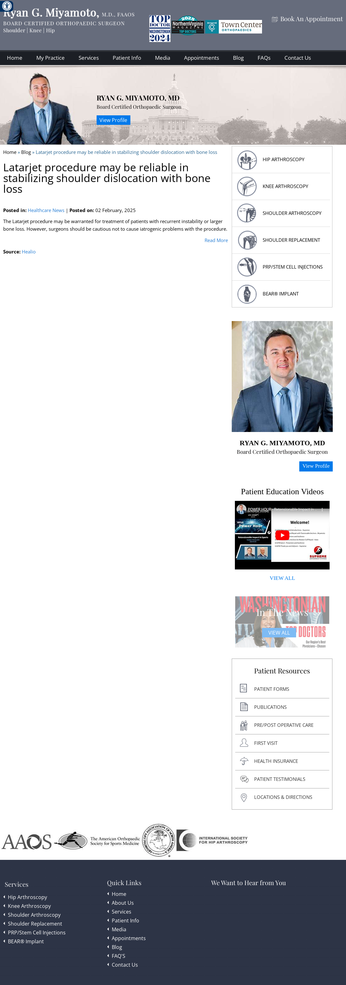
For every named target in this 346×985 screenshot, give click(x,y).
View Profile (113, 120)
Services (89, 57)
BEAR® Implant (281, 293)
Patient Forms (271, 689)
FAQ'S (118, 956)
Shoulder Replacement (35, 924)
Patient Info (127, 57)
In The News (282, 612)
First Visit (265, 743)
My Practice (50, 57)
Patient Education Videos (282, 491)
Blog (238, 57)
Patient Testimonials (279, 779)
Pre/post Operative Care (283, 725)
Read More (216, 240)
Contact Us (297, 57)
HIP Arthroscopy (283, 159)
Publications (270, 707)
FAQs (264, 57)
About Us (123, 903)
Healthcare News (46, 210)
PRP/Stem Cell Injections (293, 267)
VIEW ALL (282, 578)
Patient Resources (282, 670)
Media (162, 57)
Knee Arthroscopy (285, 186)
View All (279, 632)
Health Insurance (276, 761)
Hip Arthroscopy (27, 897)
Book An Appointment (311, 19)
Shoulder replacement (291, 240)
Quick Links (124, 882)
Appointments (201, 57)
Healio (29, 251)
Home (14, 57)
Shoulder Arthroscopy (292, 213)
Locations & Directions (283, 797)
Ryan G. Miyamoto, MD (138, 97)
